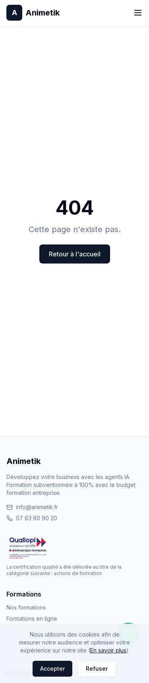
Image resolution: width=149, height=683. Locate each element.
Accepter (52, 668)
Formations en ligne (31, 618)
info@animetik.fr (32, 507)
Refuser (97, 668)
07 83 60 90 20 (31, 518)
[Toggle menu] (138, 12)
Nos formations (26, 607)
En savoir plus (108, 650)
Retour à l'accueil (75, 254)
